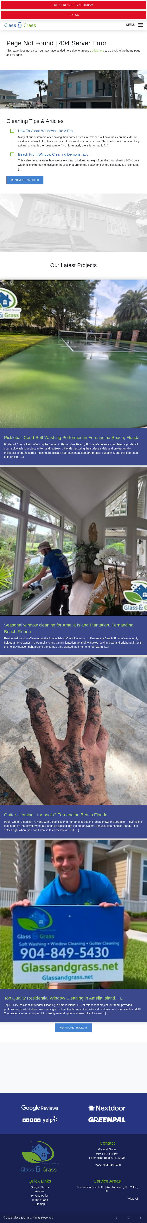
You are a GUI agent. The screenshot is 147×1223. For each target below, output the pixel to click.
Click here (98, 50)
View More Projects (73, 1027)
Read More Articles (25, 180)
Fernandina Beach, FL (90, 1187)
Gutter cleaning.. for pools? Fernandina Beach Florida (55, 814)
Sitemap (40, 1203)
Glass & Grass (22, 1217)
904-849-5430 (112, 1165)
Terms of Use (40, 1199)
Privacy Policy (39, 1195)
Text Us (73, 14)
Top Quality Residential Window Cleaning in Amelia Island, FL (63, 998)
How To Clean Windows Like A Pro (45, 131)
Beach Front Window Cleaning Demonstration (54, 154)
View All (133, 1198)
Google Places (40, 1187)
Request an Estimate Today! (73, 5)
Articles (39, 1191)
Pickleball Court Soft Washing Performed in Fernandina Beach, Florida (72, 437)
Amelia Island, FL (117, 1187)
